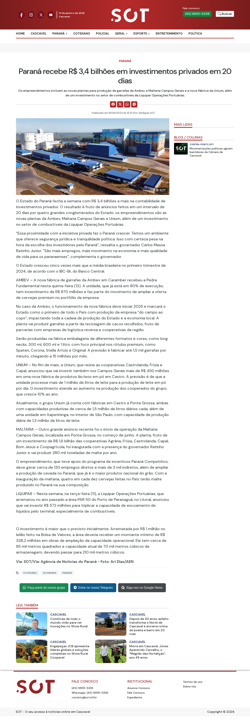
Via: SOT (23, 561)
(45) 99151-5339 (197, 14)
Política (195, 34)
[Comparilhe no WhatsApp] (127, 104)
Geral (120, 34)
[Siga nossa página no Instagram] (31, 14)
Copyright (214, 712)
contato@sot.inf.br (84, 697)
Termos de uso (192, 682)
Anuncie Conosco (138, 688)
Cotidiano (81, 34)
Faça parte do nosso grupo (44, 587)
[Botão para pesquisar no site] (225, 14)
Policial (102, 34)
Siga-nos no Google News (141, 587)
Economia (49, 572)
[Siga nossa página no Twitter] (41, 14)
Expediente (134, 697)
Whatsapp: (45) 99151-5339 (90, 692)
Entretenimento (169, 34)
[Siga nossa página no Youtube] (51, 14)
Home (20, 34)
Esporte (140, 34)
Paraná (58, 34)
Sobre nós (189, 686)
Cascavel (38, 34)
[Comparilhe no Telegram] (134, 104)
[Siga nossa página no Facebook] (21, 14)
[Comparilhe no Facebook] (113, 104)
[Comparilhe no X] (120, 104)
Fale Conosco (136, 692)
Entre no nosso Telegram (93, 587)
